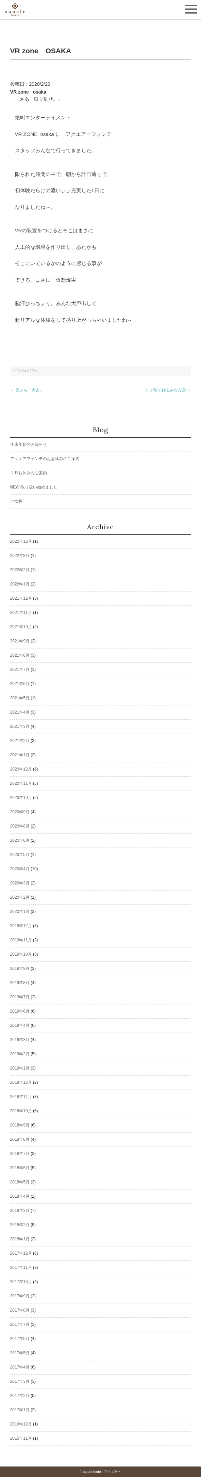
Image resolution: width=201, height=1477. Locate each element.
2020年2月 (20, 897)
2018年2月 (20, 1224)
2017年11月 (21, 1267)
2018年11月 (21, 1096)
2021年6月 (20, 683)
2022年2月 (20, 569)
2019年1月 (20, 1068)
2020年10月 (21, 797)
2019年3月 (20, 1039)
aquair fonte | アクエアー (102, 1472)
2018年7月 (20, 1153)
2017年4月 (20, 1367)
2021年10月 (21, 626)
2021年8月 (20, 655)
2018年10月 (21, 1111)
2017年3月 (20, 1381)
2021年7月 (20, 669)
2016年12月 (21, 1424)
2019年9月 (20, 968)
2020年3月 (20, 883)
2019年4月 (20, 1025)
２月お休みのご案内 (28, 473)
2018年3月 (20, 1210)
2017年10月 (21, 1281)
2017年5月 (20, 1353)
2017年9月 (20, 1296)
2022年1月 (20, 584)
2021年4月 (20, 712)
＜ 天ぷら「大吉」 (27, 390)
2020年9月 (20, 812)
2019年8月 (20, 982)
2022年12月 (21, 541)
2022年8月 (20, 555)
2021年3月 (20, 726)
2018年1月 (20, 1239)
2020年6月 (20, 840)
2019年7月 (20, 997)
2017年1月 (20, 1410)
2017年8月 (20, 1310)
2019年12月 (21, 925)
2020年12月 (21, 769)
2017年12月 (21, 1253)
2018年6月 (20, 1167)
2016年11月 (21, 1438)
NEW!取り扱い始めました (33, 487)
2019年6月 (20, 1011)
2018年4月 (20, 1196)
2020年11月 (21, 783)
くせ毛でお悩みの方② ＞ (168, 390)
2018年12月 (21, 1082)
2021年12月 (21, 598)
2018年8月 (20, 1139)
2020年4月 (20, 868)
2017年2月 (20, 1395)
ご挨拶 (16, 501)
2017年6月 (20, 1338)
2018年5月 (20, 1182)
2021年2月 (20, 740)
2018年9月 (20, 1125)
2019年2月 (20, 1054)
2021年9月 (20, 641)
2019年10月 (21, 954)
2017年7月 (20, 1324)
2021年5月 (20, 698)
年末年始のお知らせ (28, 444)
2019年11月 (21, 940)
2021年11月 (21, 612)
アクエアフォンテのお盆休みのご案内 (45, 458)
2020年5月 (20, 854)
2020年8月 (20, 826)
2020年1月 (20, 911)
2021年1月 (20, 755)
